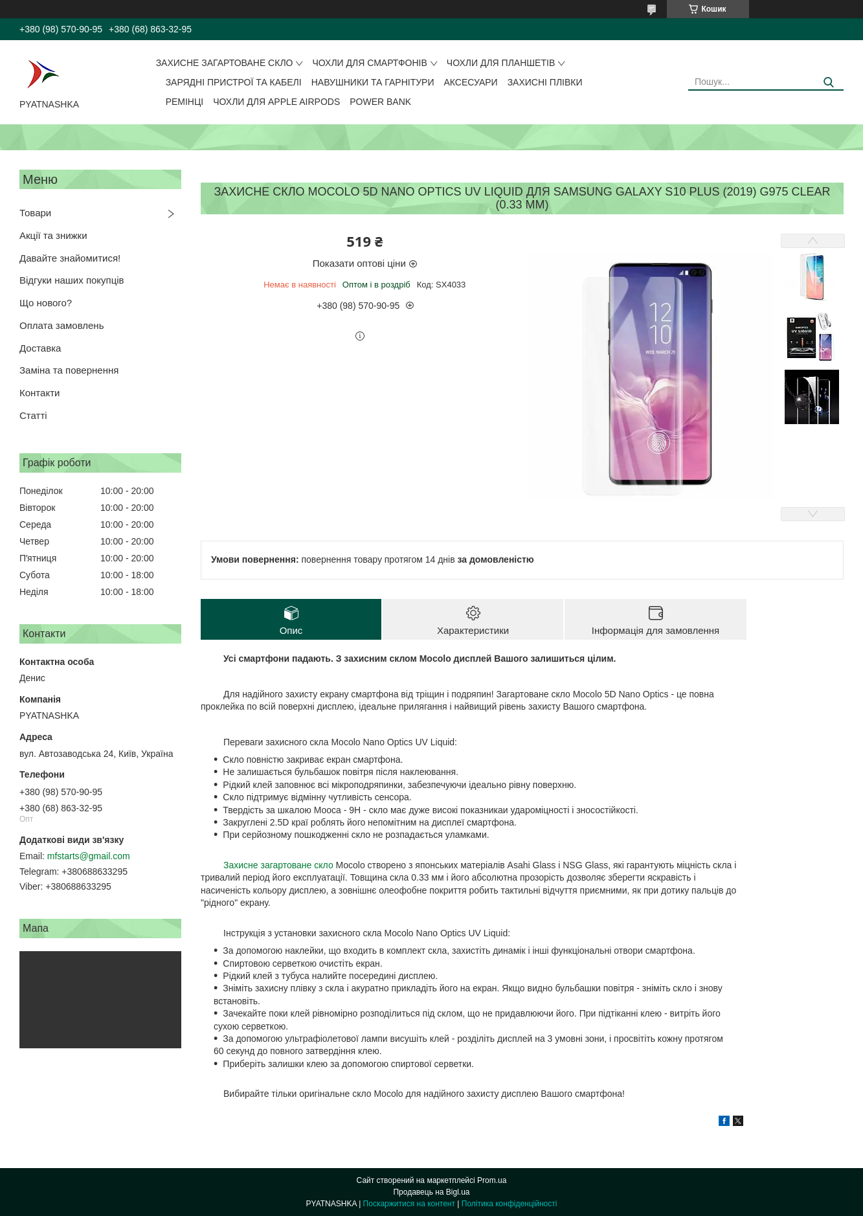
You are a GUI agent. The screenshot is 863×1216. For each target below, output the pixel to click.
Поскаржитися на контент (409, 1203)
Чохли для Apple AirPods (276, 101)
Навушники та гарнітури (372, 82)
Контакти (39, 392)
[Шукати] (829, 82)
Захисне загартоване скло (224, 63)
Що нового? (45, 302)
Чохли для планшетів (501, 63)
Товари (35, 212)
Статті (33, 415)
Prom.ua (491, 1180)
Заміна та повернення (68, 370)
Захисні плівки (545, 82)
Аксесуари (471, 82)
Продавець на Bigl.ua (431, 1192)
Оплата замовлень (61, 325)
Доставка (40, 348)
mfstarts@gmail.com (88, 856)
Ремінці (185, 101)
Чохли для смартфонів (369, 63)
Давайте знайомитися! (69, 258)
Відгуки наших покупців (71, 280)
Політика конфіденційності (509, 1203)
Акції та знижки (53, 235)
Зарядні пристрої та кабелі (234, 82)
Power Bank (380, 101)
